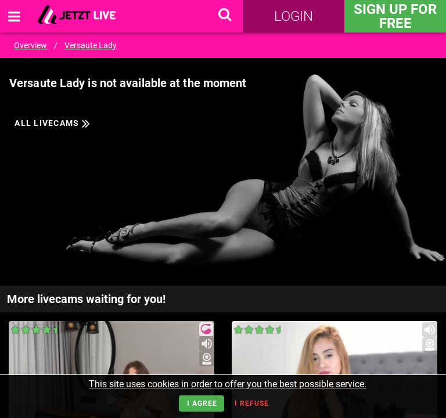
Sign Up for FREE (395, 16)
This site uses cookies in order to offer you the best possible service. (227, 384)
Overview (30, 45)
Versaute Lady (90, 45)
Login (293, 16)
